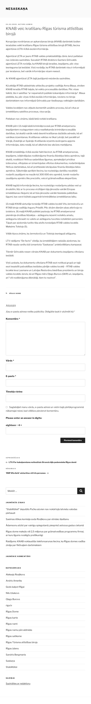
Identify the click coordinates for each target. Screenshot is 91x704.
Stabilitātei (11, 667)
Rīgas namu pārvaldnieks (19, 630)
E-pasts (11, 376)
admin (29, 24)
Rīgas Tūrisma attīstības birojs (22, 642)
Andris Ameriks (14, 580)
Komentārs (13, 318)
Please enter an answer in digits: (24, 418)
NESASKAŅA (17, 9)
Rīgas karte (12, 617)
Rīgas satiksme (14, 636)
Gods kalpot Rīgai (15, 587)
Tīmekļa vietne (14, 391)
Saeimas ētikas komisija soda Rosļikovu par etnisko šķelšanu (37, 519)
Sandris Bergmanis (16, 654)
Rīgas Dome (15, 293)
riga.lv (9, 605)
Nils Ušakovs (12, 593)
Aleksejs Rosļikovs (15, 574)
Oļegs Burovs (13, 599)
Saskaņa (10, 661)
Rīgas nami (11, 623)
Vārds (10, 360)
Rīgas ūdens (12, 648)
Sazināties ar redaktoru (18, 683)
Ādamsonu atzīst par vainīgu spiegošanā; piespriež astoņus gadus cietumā (45, 525)
